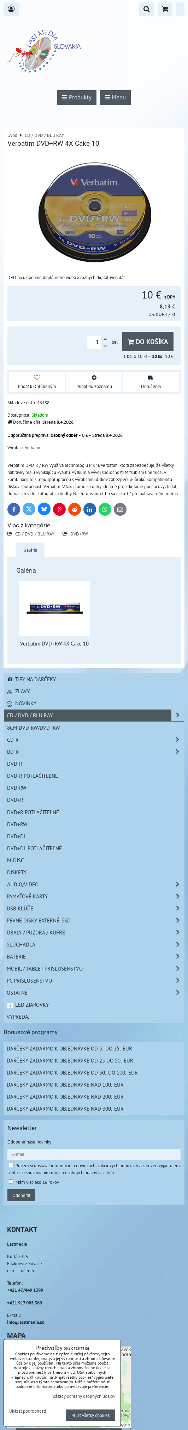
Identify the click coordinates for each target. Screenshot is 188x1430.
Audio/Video (95, 884)
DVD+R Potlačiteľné (33, 812)
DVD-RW (16, 787)
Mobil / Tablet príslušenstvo (95, 968)
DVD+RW (79, 534)
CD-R (95, 740)
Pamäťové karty (95, 896)
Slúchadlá (95, 944)
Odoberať (21, 1195)
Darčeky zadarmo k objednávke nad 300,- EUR (65, 1108)
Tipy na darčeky (31, 679)
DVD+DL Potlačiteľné (34, 848)
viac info (106, 1172)
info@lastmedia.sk (25, 1322)
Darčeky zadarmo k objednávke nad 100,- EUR (65, 1084)
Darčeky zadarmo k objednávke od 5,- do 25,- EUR (69, 1048)
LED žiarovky (28, 1004)
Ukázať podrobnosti (27, 1411)
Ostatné (95, 992)
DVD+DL (17, 836)
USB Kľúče (95, 908)
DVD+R (15, 799)
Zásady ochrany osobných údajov (84, 1396)
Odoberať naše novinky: (29, 1142)
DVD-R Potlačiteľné (32, 775)
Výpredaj (18, 1016)
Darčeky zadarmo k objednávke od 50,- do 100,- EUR (72, 1072)
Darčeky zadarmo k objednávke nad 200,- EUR (65, 1096)
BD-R (95, 752)
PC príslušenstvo (95, 980)
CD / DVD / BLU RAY (34, 534)
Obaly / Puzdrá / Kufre (95, 932)
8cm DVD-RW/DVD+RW (33, 727)
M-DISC (15, 860)
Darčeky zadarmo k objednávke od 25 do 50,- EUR (70, 1060)
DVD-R (14, 763)
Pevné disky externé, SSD (95, 920)
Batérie (95, 956)
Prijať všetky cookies (90, 1415)
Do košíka (148, 341)
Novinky (21, 703)
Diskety (17, 872)
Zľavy (18, 691)
